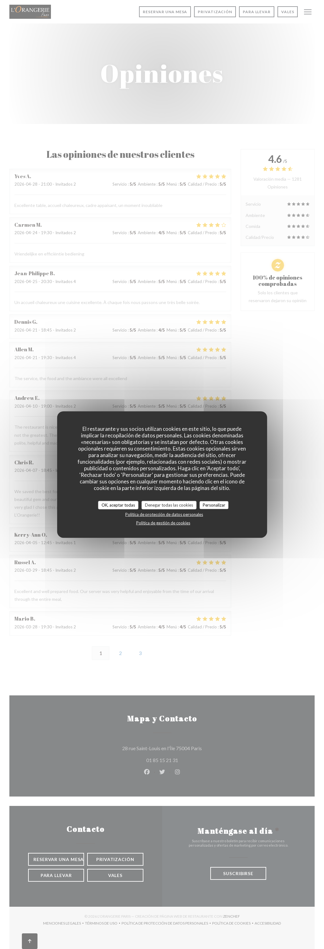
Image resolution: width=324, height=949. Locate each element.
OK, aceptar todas (118, 504)
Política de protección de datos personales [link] (164, 514)
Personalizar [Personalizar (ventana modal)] (214, 504)
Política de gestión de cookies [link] (163, 522)
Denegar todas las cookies (169, 504)
